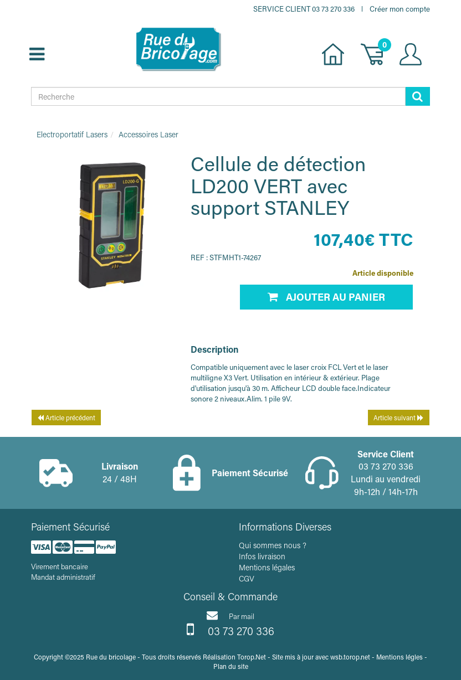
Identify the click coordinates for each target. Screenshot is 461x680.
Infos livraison (262, 556)
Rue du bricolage (111, 656)
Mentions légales (267, 567)
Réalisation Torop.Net (234, 656)
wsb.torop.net (350, 656)
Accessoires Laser (148, 134)
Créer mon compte (400, 8)
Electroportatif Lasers (72, 134)
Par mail (230, 615)
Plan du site (230, 666)
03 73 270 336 (230, 629)
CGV (246, 578)
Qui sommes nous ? (272, 545)
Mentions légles (399, 656)
